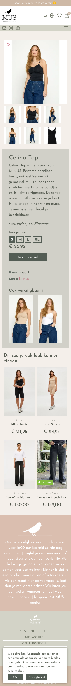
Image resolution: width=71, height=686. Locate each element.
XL (37, 240)
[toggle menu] (66, 27)
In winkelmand (28, 257)
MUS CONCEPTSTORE (34, 631)
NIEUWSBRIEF (34, 637)
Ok (15, 677)
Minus (24, 279)
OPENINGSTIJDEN (34, 643)
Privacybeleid (36, 677)
